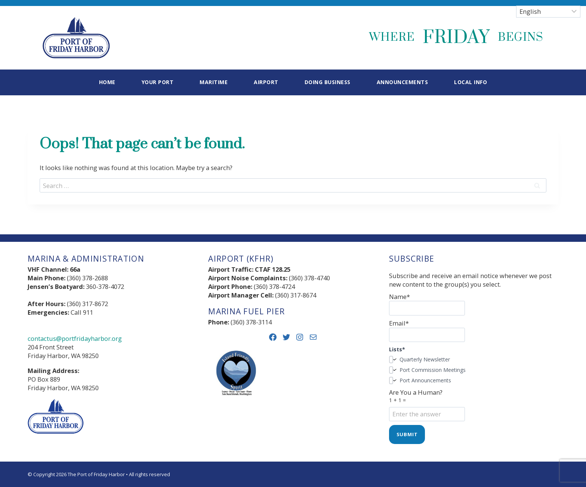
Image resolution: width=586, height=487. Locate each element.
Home (107, 82)
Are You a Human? (473, 403)
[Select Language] (548, 12)
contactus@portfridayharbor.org (75, 338)
